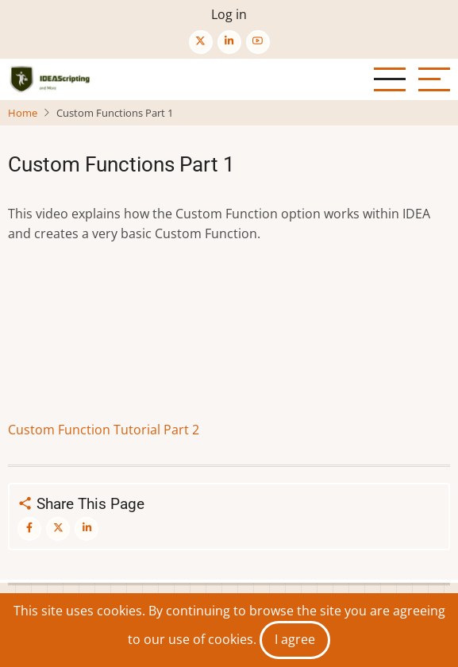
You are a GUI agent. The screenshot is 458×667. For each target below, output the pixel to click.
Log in (229, 14)
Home (22, 113)
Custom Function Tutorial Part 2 (103, 429)
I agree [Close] (295, 639)
